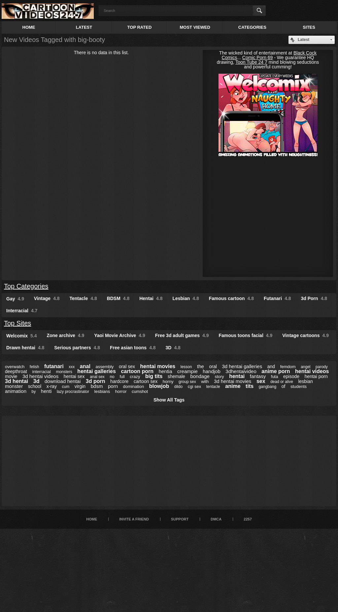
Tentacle (83, 298)
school (34, 386)
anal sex (97, 376)
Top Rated (139, 27)
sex (260, 381)
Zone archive (65, 335)
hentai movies (158, 366)
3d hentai (16, 381)
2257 (248, 519)
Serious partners (77, 347)
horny (168, 381)
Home (28, 27)
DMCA (216, 519)
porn (113, 386)
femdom (288, 366)
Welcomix (21, 335)
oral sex (127, 366)
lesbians (102, 391)
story (219, 376)
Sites (309, 27)
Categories (252, 27)
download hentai (63, 381)
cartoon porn (137, 371)
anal (85, 366)
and (271, 366)
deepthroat (16, 371)
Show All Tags (169, 399)
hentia (165, 371)
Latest (84, 27)
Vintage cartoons (305, 335)
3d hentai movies (232, 381)
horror (121, 391)
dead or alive (281, 381)
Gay (15, 298)
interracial (41, 371)
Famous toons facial (245, 335)
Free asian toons (133, 347)
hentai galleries (96, 371)
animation (15, 391)
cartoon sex (145, 381)
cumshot (140, 391)
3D (173, 347)
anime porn (275, 371)
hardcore (119, 381)
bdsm (97, 386)
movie (11, 376)
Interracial (21, 310)
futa (274, 376)
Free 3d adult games (182, 335)
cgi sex (194, 386)
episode (291, 376)
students (298, 386)
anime (232, 386)
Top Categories (26, 286)
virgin (80, 386)
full (121, 376)
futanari (54, 366)
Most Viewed (195, 27)
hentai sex (74, 376)
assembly (104, 366)
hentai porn (316, 376)
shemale (176, 376)
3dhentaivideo (240, 371)
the (200, 366)
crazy (135, 376)
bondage (199, 376)
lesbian (305, 381)
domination (133, 386)
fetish (34, 366)
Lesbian (185, 298)
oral (213, 366)
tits (250, 386)
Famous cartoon (231, 298)
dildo (178, 386)
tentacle (213, 386)
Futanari (277, 298)
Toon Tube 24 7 (251, 62)
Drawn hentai (25, 347)
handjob (211, 371)
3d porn (95, 381)
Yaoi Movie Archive (119, 335)
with (205, 381)
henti (46, 391)
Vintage (47, 298)
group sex (187, 381)
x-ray (52, 386)
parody (322, 366)
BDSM (118, 298)
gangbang (267, 386)
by (34, 391)
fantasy (258, 376)
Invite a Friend (134, 519)
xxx (72, 366)
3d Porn (314, 298)
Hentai (150, 298)
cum (65, 386)
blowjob (159, 386)
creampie (187, 371)
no (112, 376)
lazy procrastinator (73, 391)
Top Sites (17, 323)
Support (179, 519)
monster (14, 386)
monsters (64, 371)
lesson (186, 366)
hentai (237, 376)
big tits (153, 376)
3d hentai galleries (242, 366)
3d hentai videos (40, 376)
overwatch (14, 366)
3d (36, 381)
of (284, 386)
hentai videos (312, 371)
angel (305, 366)
